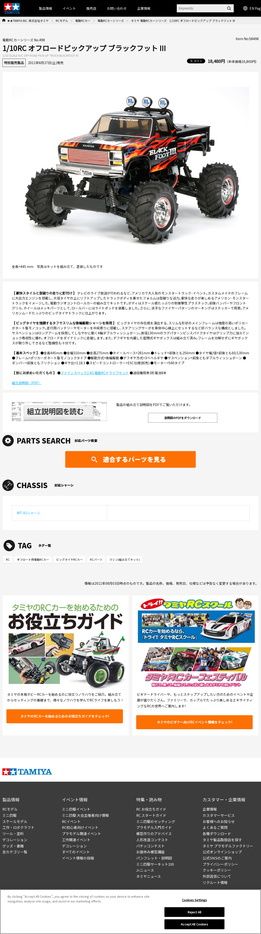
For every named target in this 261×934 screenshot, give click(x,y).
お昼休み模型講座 (150, 851)
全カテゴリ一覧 (14, 851)
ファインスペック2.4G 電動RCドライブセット (95, 372)
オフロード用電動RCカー (33, 559)
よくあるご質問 (215, 827)
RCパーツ (96, 559)
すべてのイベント (76, 851)
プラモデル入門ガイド (154, 827)
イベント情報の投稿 (78, 857)
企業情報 (210, 809)
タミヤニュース (148, 876)
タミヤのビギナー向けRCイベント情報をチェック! (194, 722)
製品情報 (45, 8)
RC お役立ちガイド (151, 809)
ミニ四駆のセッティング (155, 821)
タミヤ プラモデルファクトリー (228, 845)
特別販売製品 (14, 62)
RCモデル (62, 21)
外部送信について (217, 876)
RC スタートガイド (151, 815)
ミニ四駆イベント (76, 809)
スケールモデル (14, 821)
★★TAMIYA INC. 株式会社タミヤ (28, 21)
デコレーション (14, 839)
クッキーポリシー (217, 870)
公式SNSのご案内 (217, 857)
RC (8, 559)
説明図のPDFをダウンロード (182, 418)
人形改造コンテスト (152, 839)
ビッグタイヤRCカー (69, 559)
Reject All (194, 912)
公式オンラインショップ (222, 851)
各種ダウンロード (217, 833)
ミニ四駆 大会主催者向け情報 (85, 815)
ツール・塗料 (13, 833)
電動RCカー (82, 21)
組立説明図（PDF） (27, 382)
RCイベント (71, 821)
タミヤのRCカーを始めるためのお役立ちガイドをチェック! (64, 716)
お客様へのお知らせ (219, 821)
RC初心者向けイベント (80, 827)
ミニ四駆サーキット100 (155, 864)
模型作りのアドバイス (154, 833)
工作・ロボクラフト (18, 827)
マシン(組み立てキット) (124, 559)
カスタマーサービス (219, 815)
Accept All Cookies (194, 924)
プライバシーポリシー (220, 864)
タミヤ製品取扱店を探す (222, 839)
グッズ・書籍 (13, 845)
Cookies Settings (194, 900)
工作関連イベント (76, 839)
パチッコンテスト (150, 845)
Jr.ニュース (145, 870)
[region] (130, 911)
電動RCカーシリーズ (111, 21)
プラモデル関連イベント (81, 833)
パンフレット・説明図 (154, 857)
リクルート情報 (215, 882)
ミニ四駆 (9, 815)
